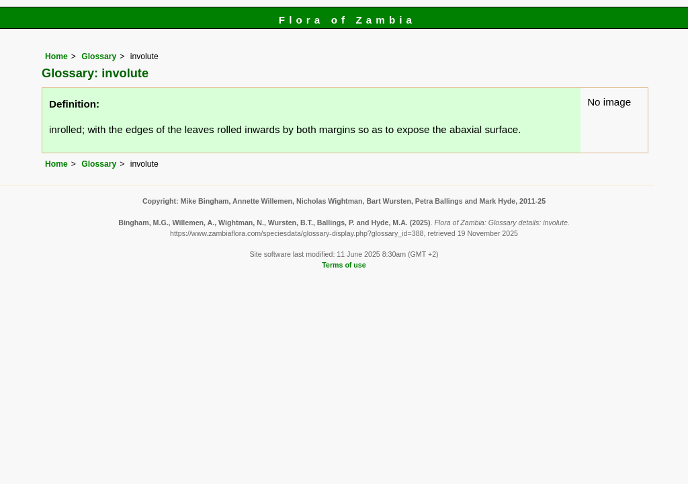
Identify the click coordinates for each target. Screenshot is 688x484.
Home (56, 56)
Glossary (98, 56)
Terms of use (344, 265)
